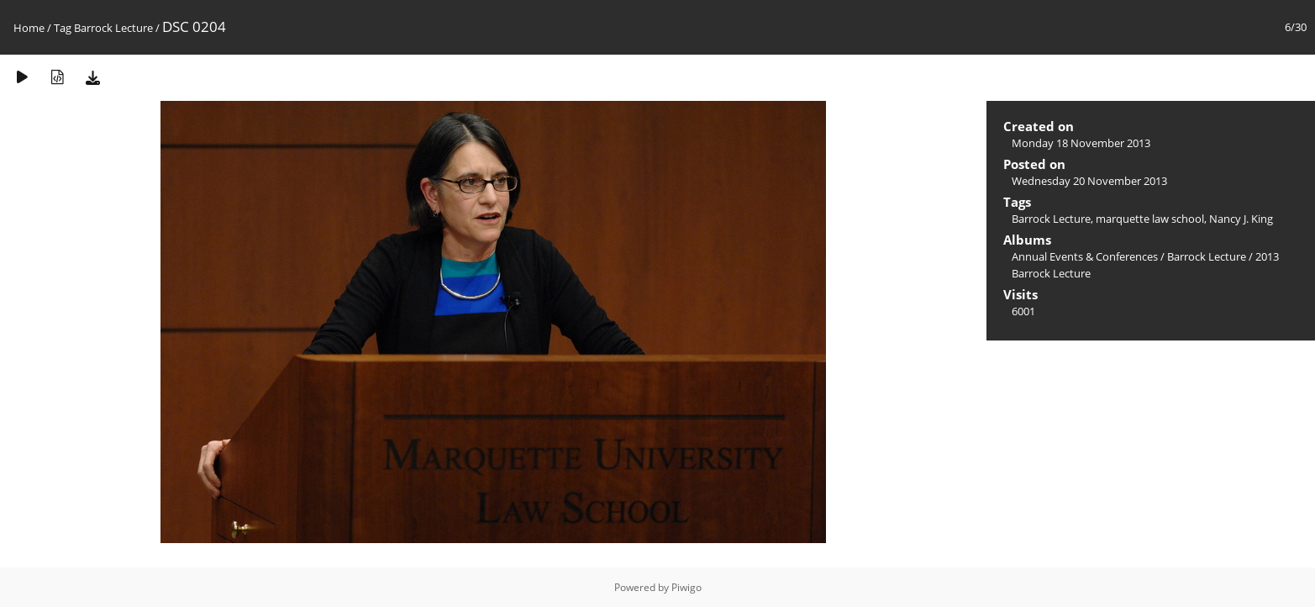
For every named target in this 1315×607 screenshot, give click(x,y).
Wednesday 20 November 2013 (1089, 180)
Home (29, 27)
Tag (62, 27)
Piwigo (686, 587)
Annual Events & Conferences (1085, 256)
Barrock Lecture (113, 27)
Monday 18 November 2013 (1081, 142)
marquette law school (1150, 218)
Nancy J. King (1241, 218)
